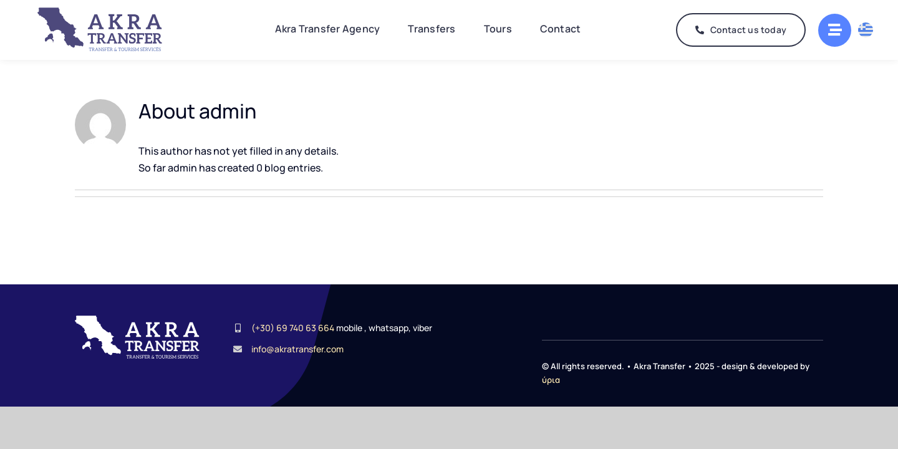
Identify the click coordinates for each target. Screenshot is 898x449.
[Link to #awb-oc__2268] (834, 30)
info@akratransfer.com (297, 346)
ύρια (551, 377)
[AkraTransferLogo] (99, 12)
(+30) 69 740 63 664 (292, 325)
